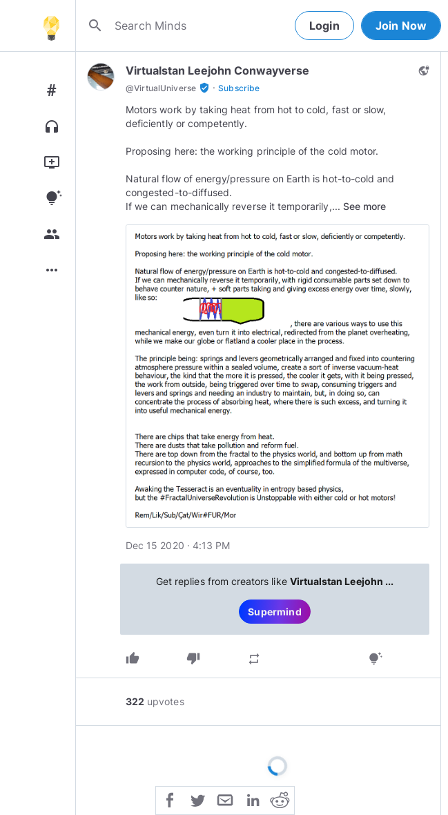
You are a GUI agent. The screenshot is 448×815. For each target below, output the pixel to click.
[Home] (51, 25)
